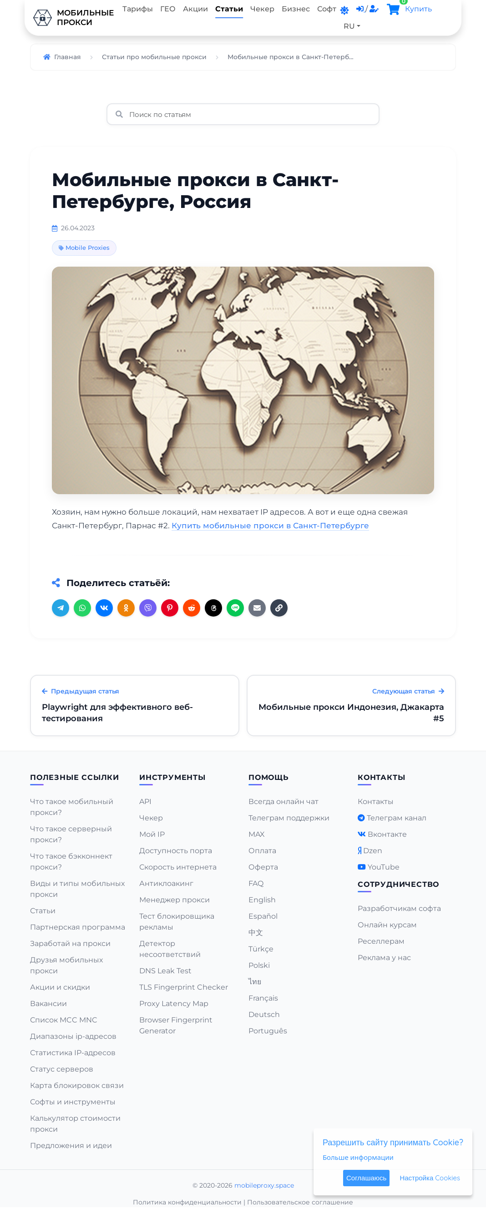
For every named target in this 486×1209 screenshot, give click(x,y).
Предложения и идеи (71, 1145)
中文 (255, 932)
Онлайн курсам (387, 925)
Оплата (262, 850)
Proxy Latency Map (173, 1003)
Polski (259, 965)
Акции (195, 9)
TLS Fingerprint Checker (183, 987)
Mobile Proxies (84, 247)
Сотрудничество (398, 884)
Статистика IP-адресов (73, 1052)
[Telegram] (60, 608)
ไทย (254, 981)
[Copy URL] (279, 608)
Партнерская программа (77, 927)
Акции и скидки (60, 987)
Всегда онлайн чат (283, 801)
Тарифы (137, 9)
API (145, 801)
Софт (326, 9)
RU (349, 26)
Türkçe (260, 949)
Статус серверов (61, 1069)
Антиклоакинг (166, 883)
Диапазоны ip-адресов (73, 1036)
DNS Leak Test (165, 970)
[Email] (257, 608)
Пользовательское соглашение (300, 1202)
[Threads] (213, 608)
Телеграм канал (396, 818)
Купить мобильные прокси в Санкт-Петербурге (270, 525)
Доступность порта (175, 850)
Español (263, 916)
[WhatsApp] (82, 608)
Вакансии (48, 1003)
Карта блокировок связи (77, 1085)
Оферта (263, 867)
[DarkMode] (344, 10)
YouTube (384, 867)
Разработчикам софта (399, 908)
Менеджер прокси (174, 899)
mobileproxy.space (264, 1185)
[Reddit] (191, 608)
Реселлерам (381, 941)
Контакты (376, 801)
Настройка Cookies (430, 1178)
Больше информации (358, 1157)
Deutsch (264, 1014)
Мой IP (152, 834)
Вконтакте (387, 834)
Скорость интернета (178, 867)
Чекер (262, 9)
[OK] (126, 608)
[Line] (235, 608)
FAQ (255, 883)
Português (267, 1031)
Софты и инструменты (73, 1102)
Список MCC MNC (63, 1020)
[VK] (104, 608)
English (262, 899)
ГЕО (168, 9)
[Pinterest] (169, 608)
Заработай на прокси (70, 943)
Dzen (372, 850)
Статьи (229, 9)
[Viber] (148, 608)
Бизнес (296, 9)
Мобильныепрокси (71, 17)
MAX (256, 834)
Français (263, 998)
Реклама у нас (384, 957)
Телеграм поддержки (288, 818)
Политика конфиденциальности (187, 1202)
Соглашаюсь (366, 1178)
